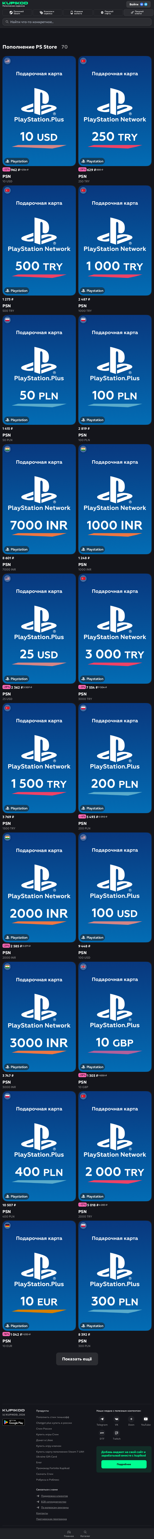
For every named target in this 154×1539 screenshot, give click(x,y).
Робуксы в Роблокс (47, 1479)
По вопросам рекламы (52, 1507)
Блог (39, 1462)
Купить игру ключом (48, 1445)
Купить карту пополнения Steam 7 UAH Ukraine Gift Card (60, 1454)
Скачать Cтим (44, 1473)
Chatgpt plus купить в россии (54, 1422)
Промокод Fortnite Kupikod (52, 1468)
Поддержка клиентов (52, 1496)
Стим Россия (44, 1428)
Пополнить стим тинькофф (52, 1417)
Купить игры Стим (47, 1434)
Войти (138, 4)
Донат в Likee (44, 1440)
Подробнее (124, 1464)
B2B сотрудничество (51, 1501)
